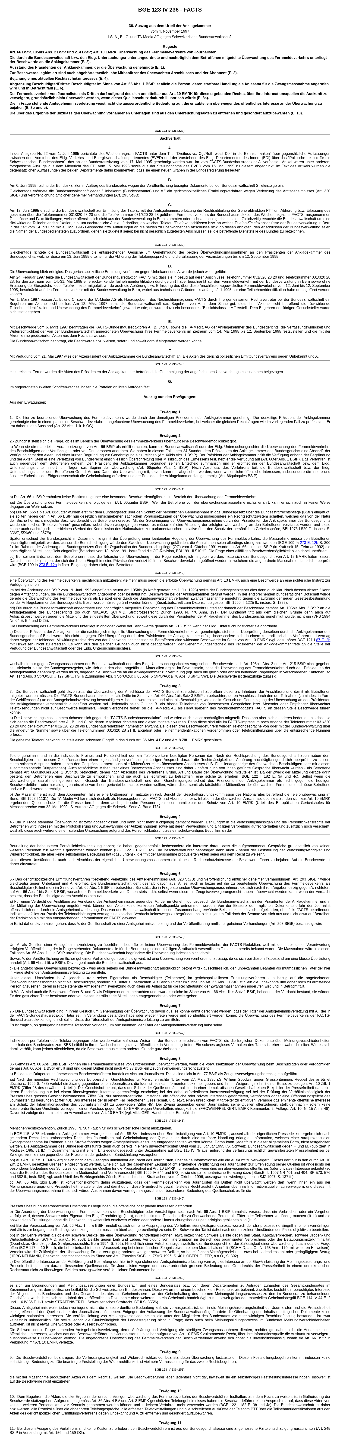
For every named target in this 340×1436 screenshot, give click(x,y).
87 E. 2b (323, 640)
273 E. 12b (309, 543)
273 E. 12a (48, 565)
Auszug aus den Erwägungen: (170, 397)
